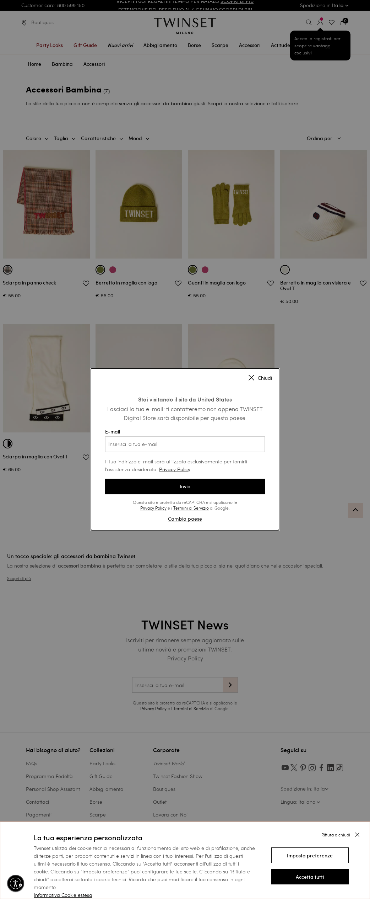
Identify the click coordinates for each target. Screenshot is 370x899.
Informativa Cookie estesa (63, 895)
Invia (185, 486)
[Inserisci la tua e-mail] (185, 444)
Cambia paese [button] (185, 518)
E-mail (185, 440)
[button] (310, 855)
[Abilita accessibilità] (15, 883)
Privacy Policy (174, 469)
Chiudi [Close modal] (260, 378)
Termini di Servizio (191, 508)
